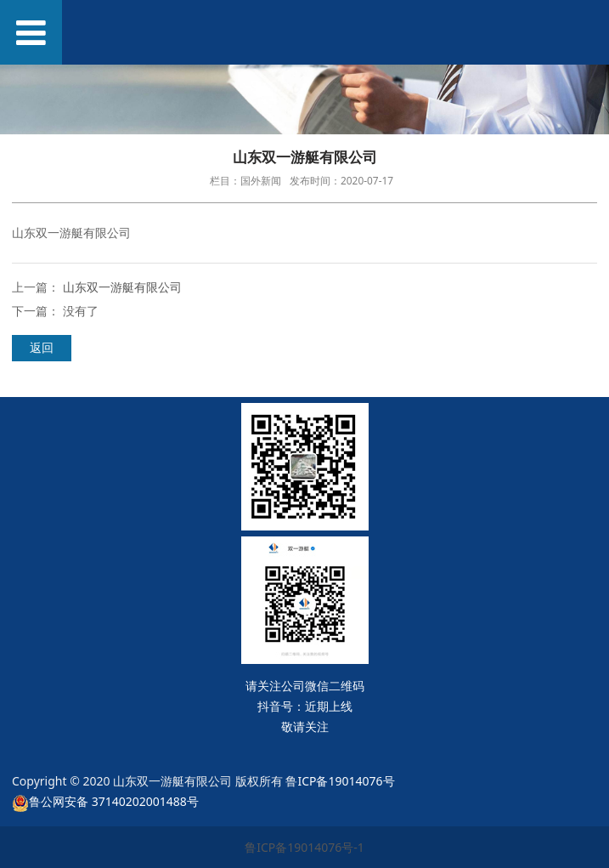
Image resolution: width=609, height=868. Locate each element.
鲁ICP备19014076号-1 (304, 847)
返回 (42, 347)
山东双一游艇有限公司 (122, 287)
